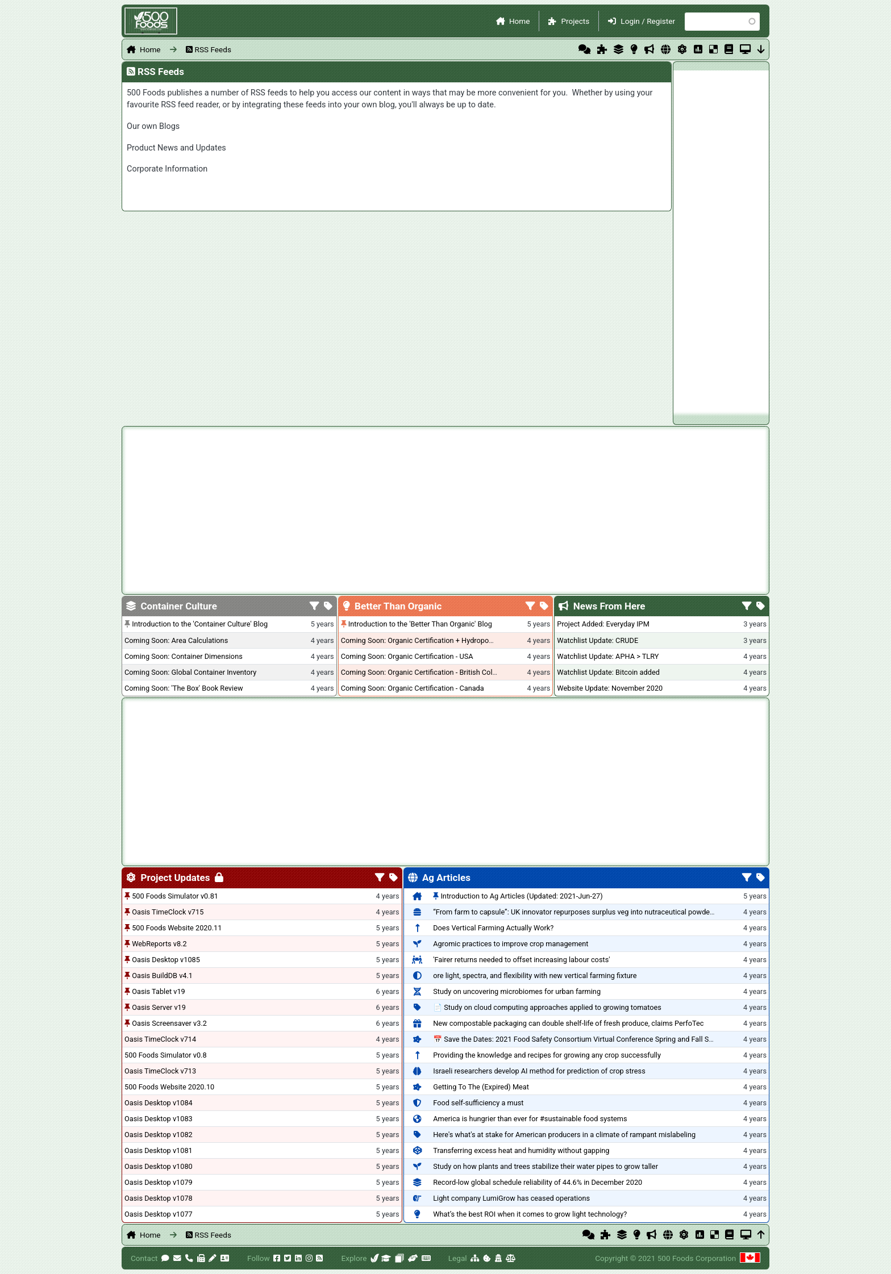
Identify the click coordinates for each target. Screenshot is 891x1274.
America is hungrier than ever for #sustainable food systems (530, 1118)
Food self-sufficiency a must (478, 1102)
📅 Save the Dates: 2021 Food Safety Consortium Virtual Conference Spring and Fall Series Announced (598, 1039)
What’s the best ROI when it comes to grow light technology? (530, 1214)
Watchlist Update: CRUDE (597, 640)
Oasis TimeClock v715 (167, 912)
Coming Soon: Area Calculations (176, 640)
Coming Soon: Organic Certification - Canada (412, 688)
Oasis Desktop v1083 (158, 1118)
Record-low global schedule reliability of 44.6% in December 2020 (537, 1182)
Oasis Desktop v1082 (158, 1134)
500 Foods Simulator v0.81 (175, 896)
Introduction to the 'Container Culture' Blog (200, 624)
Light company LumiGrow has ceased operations (511, 1198)
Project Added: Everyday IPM (603, 624)
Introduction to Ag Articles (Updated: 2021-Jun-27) (521, 896)
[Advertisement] (721, 240)
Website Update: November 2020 (610, 688)
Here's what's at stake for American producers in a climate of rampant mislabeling (564, 1134)
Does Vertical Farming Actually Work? (493, 928)
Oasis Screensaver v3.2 (169, 1023)
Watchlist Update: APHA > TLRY (608, 656)
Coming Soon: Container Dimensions (183, 656)
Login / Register (648, 21)
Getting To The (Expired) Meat (481, 1087)
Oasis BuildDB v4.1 (162, 975)
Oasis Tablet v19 (158, 991)
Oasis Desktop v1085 (166, 959)
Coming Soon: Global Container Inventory (190, 672)
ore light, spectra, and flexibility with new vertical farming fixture (534, 975)
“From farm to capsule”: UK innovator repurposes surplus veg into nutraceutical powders (574, 912)
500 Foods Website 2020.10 (169, 1087)
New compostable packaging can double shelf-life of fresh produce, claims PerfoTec (568, 1023)
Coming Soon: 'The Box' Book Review (183, 688)
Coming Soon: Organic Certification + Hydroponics (421, 640)
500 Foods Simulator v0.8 (165, 1055)
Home (519, 21)
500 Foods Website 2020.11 (177, 928)
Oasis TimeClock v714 (160, 1039)
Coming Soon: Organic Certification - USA (407, 656)
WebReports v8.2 (159, 943)
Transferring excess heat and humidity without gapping (521, 1150)
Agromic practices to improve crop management (510, 943)
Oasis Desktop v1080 (158, 1166)
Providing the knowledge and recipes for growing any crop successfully (547, 1055)
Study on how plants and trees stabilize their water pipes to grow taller (545, 1166)
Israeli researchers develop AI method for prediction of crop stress (539, 1071)
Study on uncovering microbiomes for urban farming (517, 991)
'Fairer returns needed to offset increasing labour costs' (521, 959)
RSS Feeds (213, 49)
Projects (575, 21)
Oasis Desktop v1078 (158, 1198)
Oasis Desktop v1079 (158, 1182)
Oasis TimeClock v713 (160, 1071)
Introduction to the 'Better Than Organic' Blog (420, 624)
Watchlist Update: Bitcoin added (608, 672)
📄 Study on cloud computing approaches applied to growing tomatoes (547, 1007)
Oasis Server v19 (159, 1007)
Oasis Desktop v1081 (158, 1150)
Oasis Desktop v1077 (158, 1214)
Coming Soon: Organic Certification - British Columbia (427, 672)
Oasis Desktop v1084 (158, 1102)
